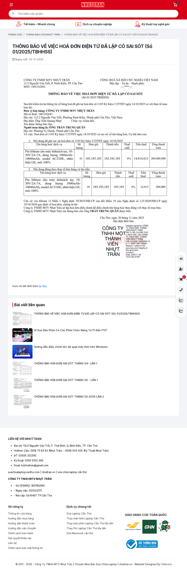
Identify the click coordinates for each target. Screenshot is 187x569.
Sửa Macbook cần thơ (79, 533)
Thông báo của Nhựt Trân (43, 34)
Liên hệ (12, 543)
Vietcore (166, 564)
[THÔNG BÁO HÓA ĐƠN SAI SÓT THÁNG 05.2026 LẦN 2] (93, 401)
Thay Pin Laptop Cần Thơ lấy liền (86, 528)
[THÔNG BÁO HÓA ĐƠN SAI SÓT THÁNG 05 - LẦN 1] (93, 385)
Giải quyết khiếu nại (19, 538)
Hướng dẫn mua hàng (21, 518)
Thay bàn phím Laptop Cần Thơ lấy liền (89, 523)
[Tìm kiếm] (13, 14)
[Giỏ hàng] (176, 4)
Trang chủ (15, 34)
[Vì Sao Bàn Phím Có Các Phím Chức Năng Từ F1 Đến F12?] (93, 335)
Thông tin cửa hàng (20, 513)
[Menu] (11, 4)
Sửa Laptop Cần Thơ (78, 513)
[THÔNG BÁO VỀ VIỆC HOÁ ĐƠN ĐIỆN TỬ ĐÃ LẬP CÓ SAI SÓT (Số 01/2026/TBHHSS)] (93, 318)
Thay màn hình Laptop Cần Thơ (85, 518)
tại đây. (43, 286)
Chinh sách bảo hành (20, 533)
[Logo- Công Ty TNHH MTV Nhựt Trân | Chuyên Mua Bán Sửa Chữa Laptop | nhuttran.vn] (92, 4)
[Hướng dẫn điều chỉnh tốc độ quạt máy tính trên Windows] (93, 352)
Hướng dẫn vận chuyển (22, 528)
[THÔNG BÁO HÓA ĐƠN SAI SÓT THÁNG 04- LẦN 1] (93, 368)
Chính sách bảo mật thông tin (25, 547)
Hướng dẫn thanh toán (21, 523)
